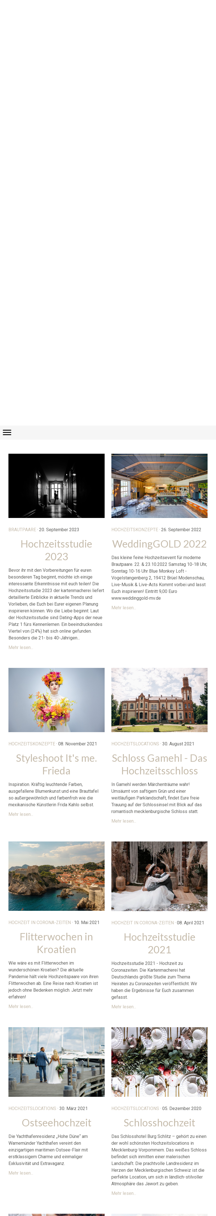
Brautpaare (22, 529)
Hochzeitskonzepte (134, 529)
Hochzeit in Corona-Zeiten (39, 922)
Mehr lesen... (20, 647)
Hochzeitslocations (135, 744)
